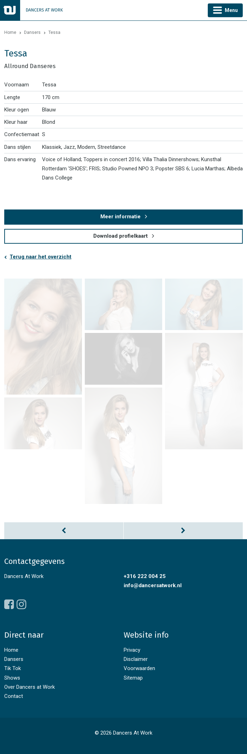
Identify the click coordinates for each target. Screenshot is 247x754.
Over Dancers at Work (29, 687)
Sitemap (133, 678)
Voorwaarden (139, 668)
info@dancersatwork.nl (153, 585)
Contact (13, 696)
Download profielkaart (120, 236)
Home (10, 32)
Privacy (132, 650)
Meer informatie (120, 216)
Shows (12, 678)
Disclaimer (136, 659)
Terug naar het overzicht (40, 257)
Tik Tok (12, 668)
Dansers (32, 32)
